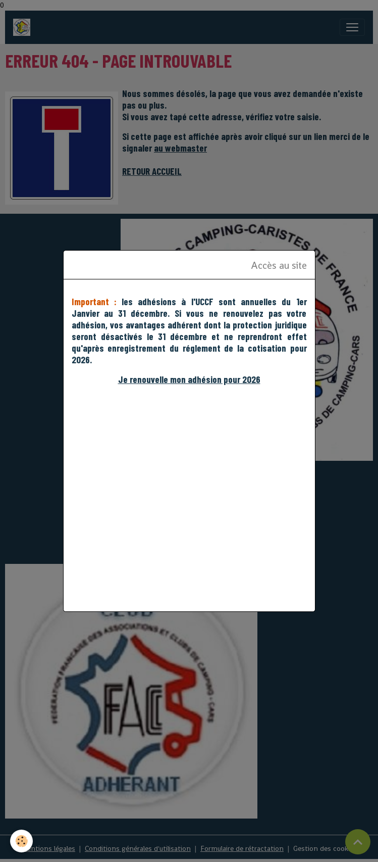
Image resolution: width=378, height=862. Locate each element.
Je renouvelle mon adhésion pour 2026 (189, 379)
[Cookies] (21, 841)
